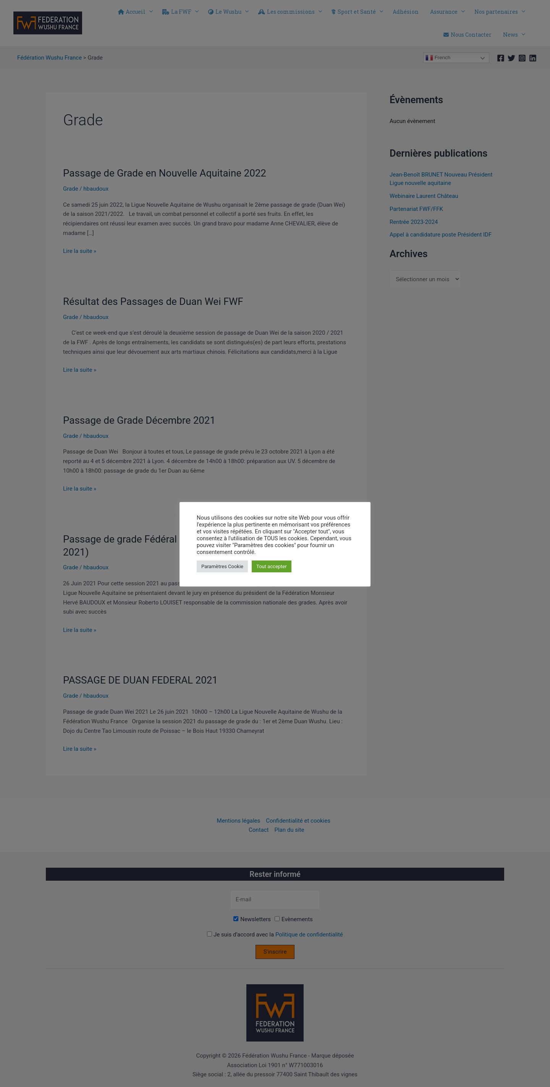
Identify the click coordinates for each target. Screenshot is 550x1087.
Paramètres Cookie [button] (222, 566)
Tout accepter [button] (271, 566)
